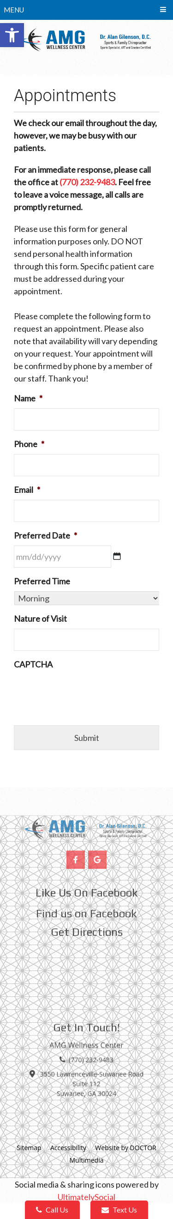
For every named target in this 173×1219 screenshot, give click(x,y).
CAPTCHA (33, 664)
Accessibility (68, 1147)
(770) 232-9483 (87, 182)
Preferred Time (42, 581)
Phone (29, 444)
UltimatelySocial (86, 1197)
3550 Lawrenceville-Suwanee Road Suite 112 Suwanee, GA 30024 (92, 1067)
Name (28, 398)
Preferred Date (45, 535)
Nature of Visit (40, 618)
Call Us (52, 1209)
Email (27, 490)
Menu (14, 10)
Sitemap (29, 1147)
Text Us (119, 1209)
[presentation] (84, 692)
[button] (12, 35)
